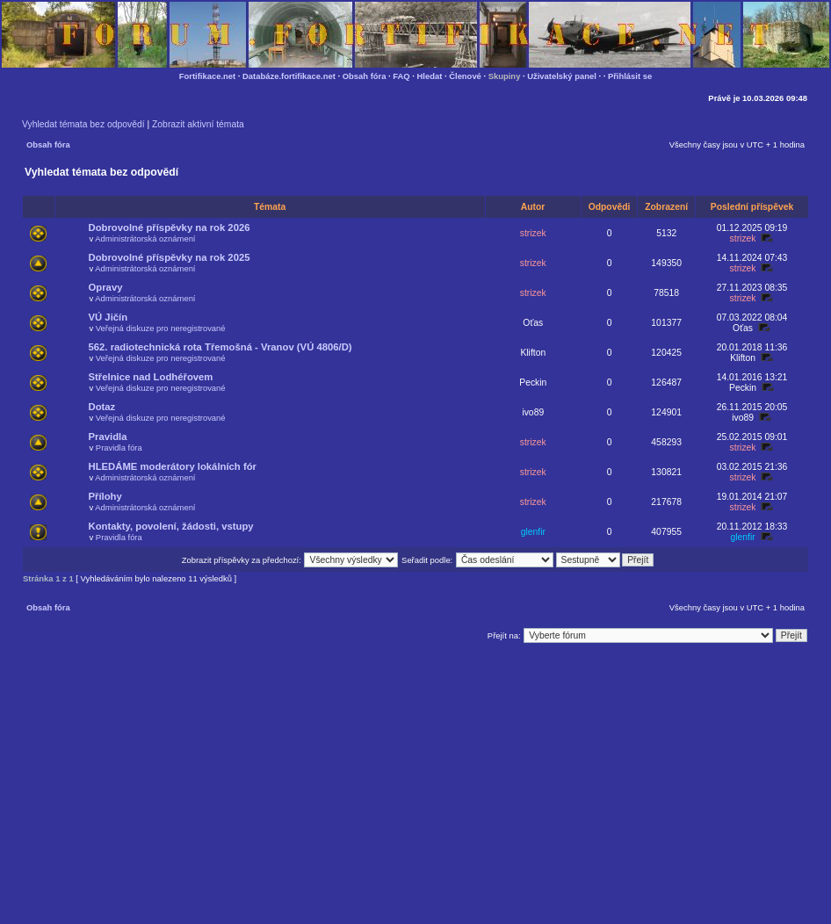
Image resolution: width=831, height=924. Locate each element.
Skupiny (504, 76)
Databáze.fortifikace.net (289, 76)
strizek (533, 233)
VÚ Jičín (108, 317)
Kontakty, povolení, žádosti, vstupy (171, 526)
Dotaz (102, 406)
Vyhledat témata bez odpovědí (83, 124)
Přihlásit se (630, 76)
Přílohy (105, 496)
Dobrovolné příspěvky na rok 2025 (169, 257)
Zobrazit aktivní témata (198, 124)
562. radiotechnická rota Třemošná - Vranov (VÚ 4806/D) (220, 347)
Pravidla (108, 436)
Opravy (106, 287)
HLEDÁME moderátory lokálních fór (173, 466)
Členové (465, 76)
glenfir (533, 532)
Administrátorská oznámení (145, 238)
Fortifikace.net (207, 76)
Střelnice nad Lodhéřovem (151, 377)
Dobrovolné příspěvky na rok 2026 (169, 227)
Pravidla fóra (119, 447)
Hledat (430, 76)
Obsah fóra (365, 76)
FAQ (401, 76)
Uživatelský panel (561, 76)
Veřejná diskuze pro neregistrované (161, 328)
